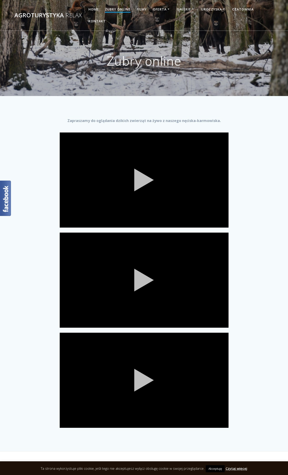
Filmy (142, 9)
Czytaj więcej (236, 468)
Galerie (184, 9)
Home (93, 9)
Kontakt (97, 21)
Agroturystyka (48, 15)
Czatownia (243, 9)
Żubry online (118, 9)
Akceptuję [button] (215, 469)
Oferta (160, 9)
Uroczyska (211, 9)
